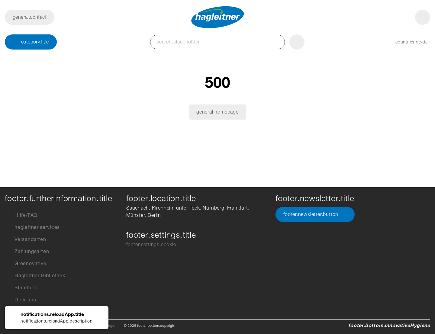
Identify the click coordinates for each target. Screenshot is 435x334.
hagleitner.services (32, 227)
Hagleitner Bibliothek (35, 275)
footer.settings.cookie (151, 244)
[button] (405, 42)
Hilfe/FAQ (21, 215)
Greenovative (26, 263)
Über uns (20, 299)
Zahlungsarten (27, 251)
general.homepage (217, 112)
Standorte (21, 287)
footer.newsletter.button (315, 214)
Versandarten (25, 239)
